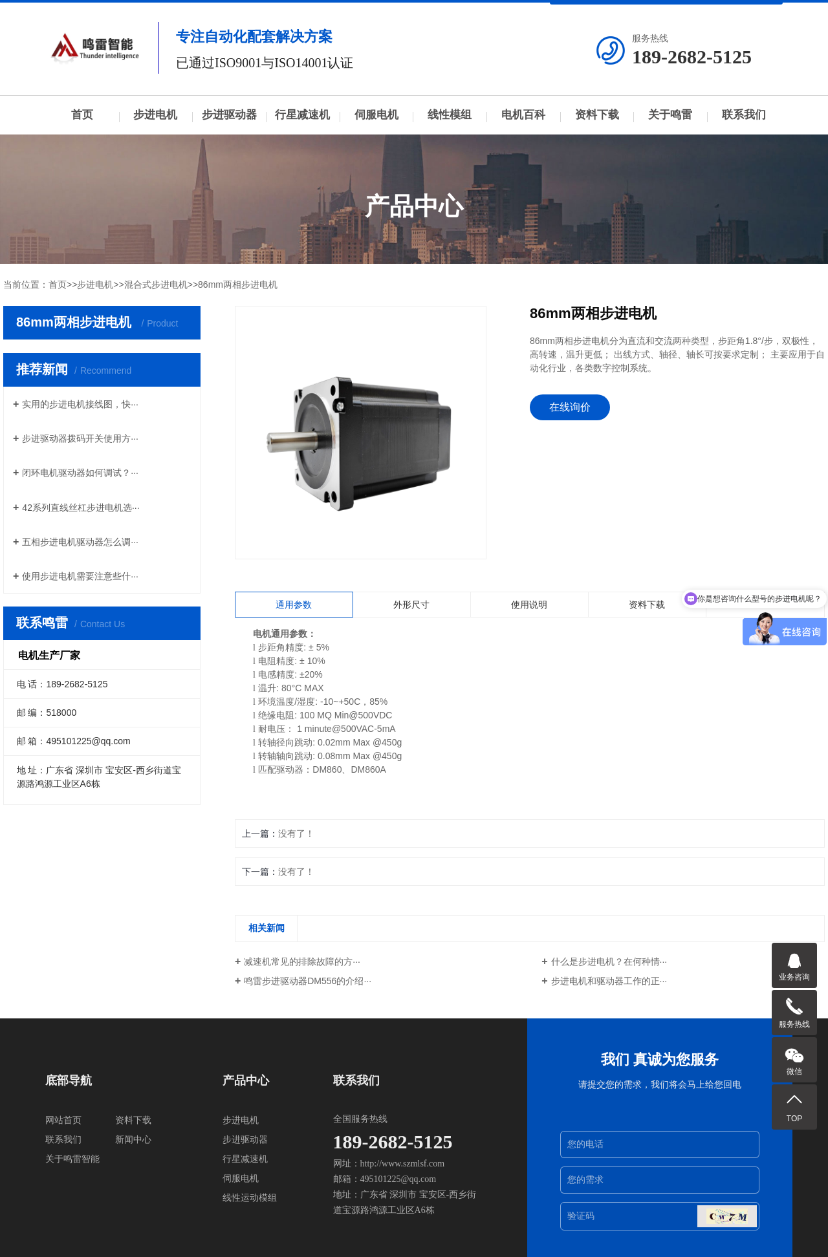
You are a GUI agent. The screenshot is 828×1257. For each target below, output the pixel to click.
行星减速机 (302, 115)
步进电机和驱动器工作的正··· (609, 981)
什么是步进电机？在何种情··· (609, 961)
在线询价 (570, 407)
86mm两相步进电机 (238, 284)
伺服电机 (376, 115)
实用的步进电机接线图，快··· (80, 404)
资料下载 (597, 115)
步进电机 (155, 115)
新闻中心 (133, 1139)
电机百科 (523, 115)
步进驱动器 (229, 115)
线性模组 (450, 115)
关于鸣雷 (670, 115)
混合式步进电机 (156, 284)
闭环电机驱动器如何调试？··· (80, 472)
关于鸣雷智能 (72, 1159)
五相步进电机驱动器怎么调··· (80, 542)
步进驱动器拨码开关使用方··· (80, 438)
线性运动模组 (250, 1198)
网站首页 (63, 1120)
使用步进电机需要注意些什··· (80, 576)
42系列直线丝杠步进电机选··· (80, 507)
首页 (82, 115)
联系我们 (744, 115)
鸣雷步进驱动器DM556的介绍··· (307, 981)
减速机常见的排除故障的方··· (302, 961)
